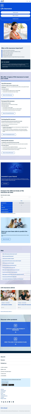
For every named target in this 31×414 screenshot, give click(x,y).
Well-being (3, 302)
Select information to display (5, 195)
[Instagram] (5, 402)
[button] (27, 1)
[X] (11, 402)
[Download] (5, 385)
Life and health (7, 302)
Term (21, 200)
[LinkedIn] (3, 402)
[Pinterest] (13, 402)
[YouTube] (9, 402)
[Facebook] (1, 402)
